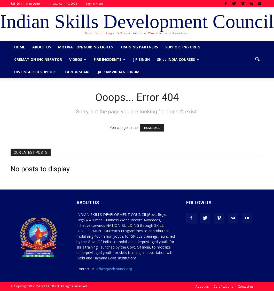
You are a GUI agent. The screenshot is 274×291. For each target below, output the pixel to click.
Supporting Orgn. (183, 47)
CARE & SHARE (77, 71)
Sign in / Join (94, 3)
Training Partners (139, 47)
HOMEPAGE (152, 127)
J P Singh (141, 59)
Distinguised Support (35, 71)
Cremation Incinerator (38, 59)
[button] (257, 59)
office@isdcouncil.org (114, 268)
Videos (77, 59)
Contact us (245, 286)
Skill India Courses (178, 59)
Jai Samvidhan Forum (118, 71)
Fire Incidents (110, 59)
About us (41, 47)
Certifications (223, 286)
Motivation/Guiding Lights (85, 47)
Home (19, 47)
